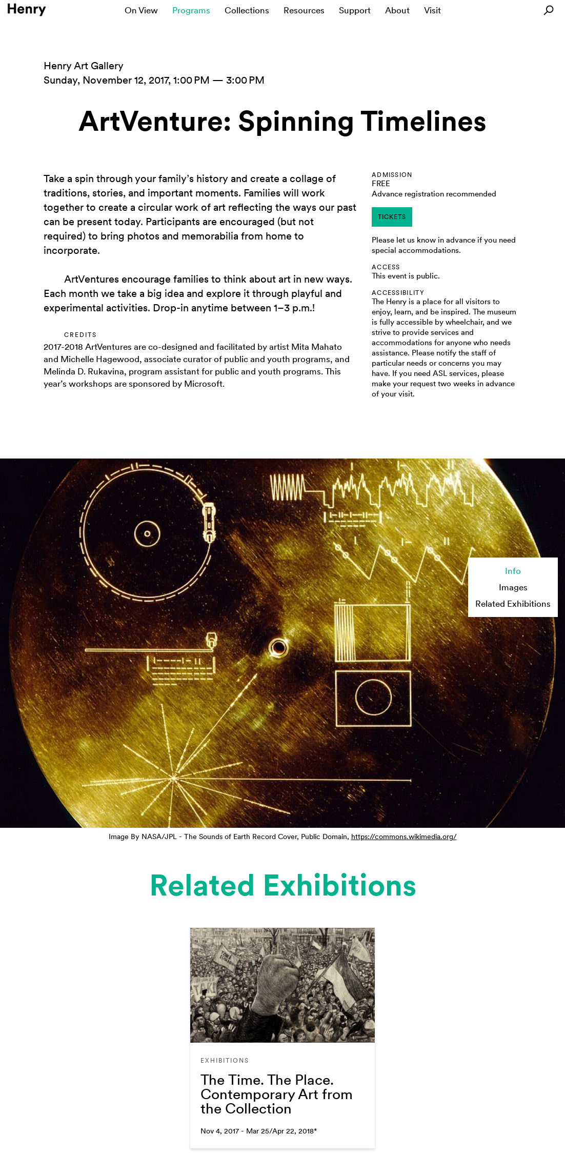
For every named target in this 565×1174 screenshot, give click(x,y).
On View (141, 10)
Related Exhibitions (513, 604)
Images (513, 587)
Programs (191, 10)
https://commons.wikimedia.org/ (404, 836)
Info (513, 571)
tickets (392, 217)
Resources (304, 10)
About (397, 10)
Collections (247, 10)
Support (355, 10)
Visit (432, 10)
